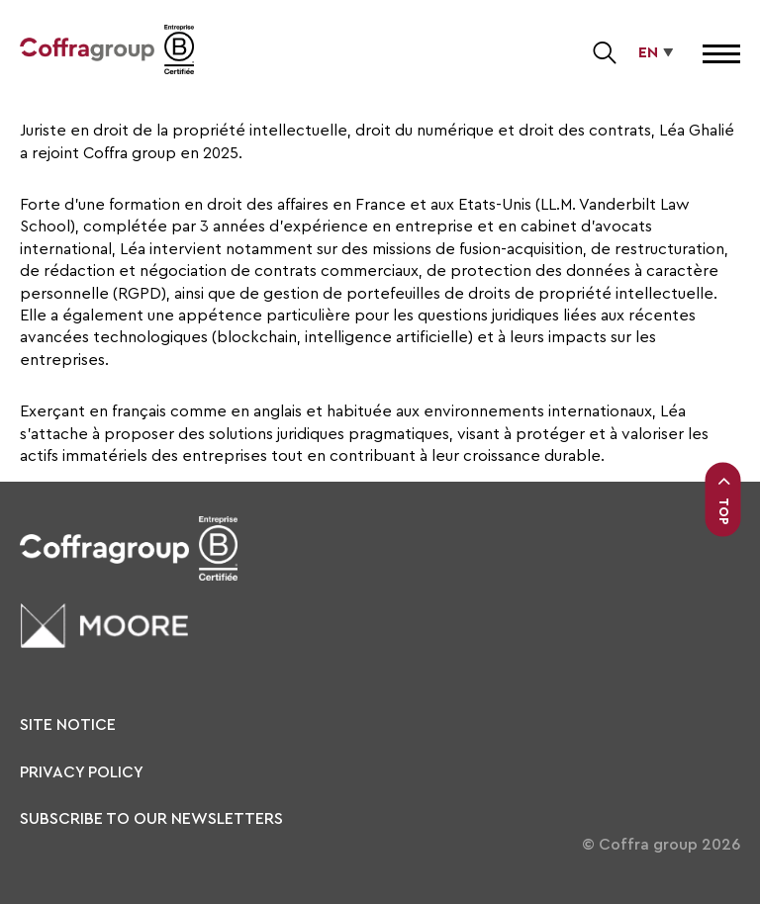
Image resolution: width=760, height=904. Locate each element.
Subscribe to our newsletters (151, 819)
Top (723, 500)
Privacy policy (81, 772)
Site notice (68, 725)
